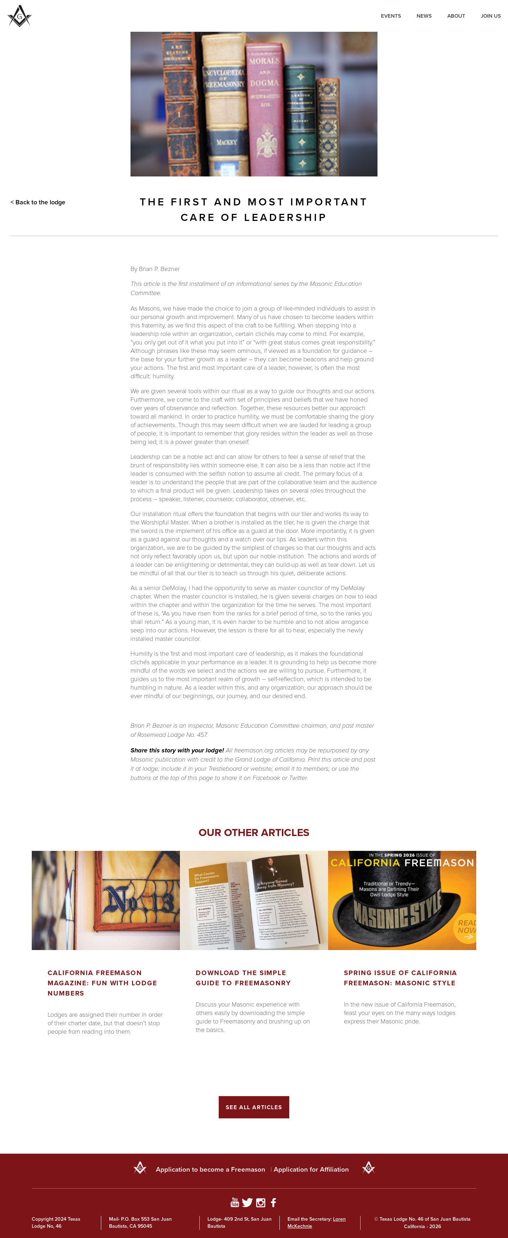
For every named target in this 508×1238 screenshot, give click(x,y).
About (456, 16)
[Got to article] (106, 900)
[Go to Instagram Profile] (260, 1204)
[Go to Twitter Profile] (247, 1204)
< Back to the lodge (38, 202)
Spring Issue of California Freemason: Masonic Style (400, 978)
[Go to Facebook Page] (273, 1204)
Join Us (491, 16)
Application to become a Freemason (210, 1169)
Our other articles (254, 832)
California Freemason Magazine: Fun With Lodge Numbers (102, 983)
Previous (15, 984)
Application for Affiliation (311, 1169)
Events (391, 16)
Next (492, 984)
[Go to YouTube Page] (234, 1204)
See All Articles (254, 1107)
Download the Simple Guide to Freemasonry (243, 978)
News (424, 16)
